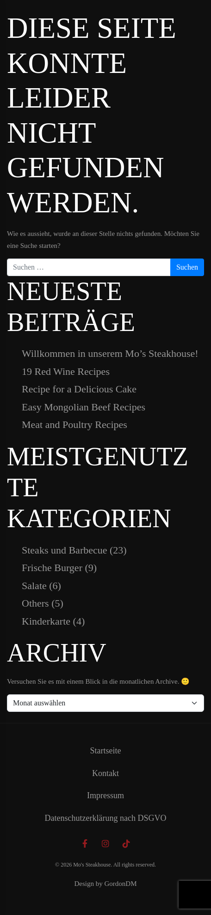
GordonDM (121, 883)
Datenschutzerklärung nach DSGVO (106, 818)
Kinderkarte (46, 621)
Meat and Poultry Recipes (74, 424)
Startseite (105, 750)
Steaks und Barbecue (64, 550)
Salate (34, 585)
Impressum (105, 795)
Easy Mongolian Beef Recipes (83, 407)
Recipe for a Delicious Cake (79, 389)
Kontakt (105, 773)
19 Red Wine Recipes (66, 371)
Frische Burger (52, 567)
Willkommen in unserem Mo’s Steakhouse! (110, 353)
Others (35, 603)
